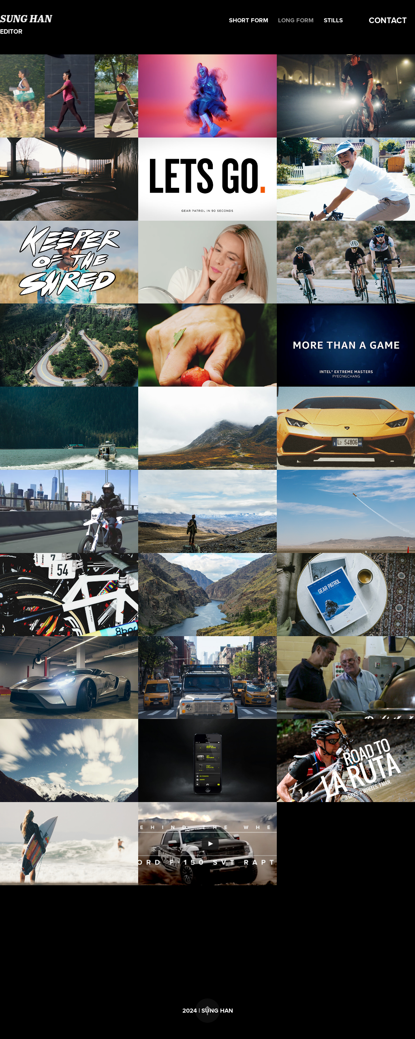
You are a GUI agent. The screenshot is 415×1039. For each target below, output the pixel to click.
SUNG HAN (26, 18)
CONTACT (388, 20)
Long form (296, 20)
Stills (333, 20)
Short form (248, 20)
